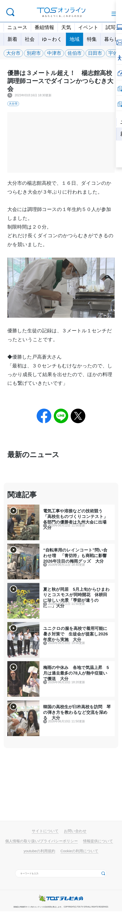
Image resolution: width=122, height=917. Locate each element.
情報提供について (98, 847)
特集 (92, 39)
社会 (30, 39)
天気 (66, 27)
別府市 (34, 53)
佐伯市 (77, 53)
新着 (12, 39)
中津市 (56, 53)
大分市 (13, 53)
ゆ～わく (52, 39)
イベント (88, 27)
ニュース (17, 27)
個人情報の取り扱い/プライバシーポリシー (41, 847)
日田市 (98, 53)
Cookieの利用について (79, 857)
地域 (74, 39)
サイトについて (45, 837)
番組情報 (44, 27)
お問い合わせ (75, 837)
